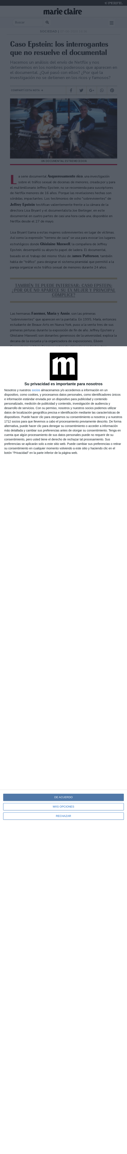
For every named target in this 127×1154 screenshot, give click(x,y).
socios (36, 390)
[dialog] (63, 750)
